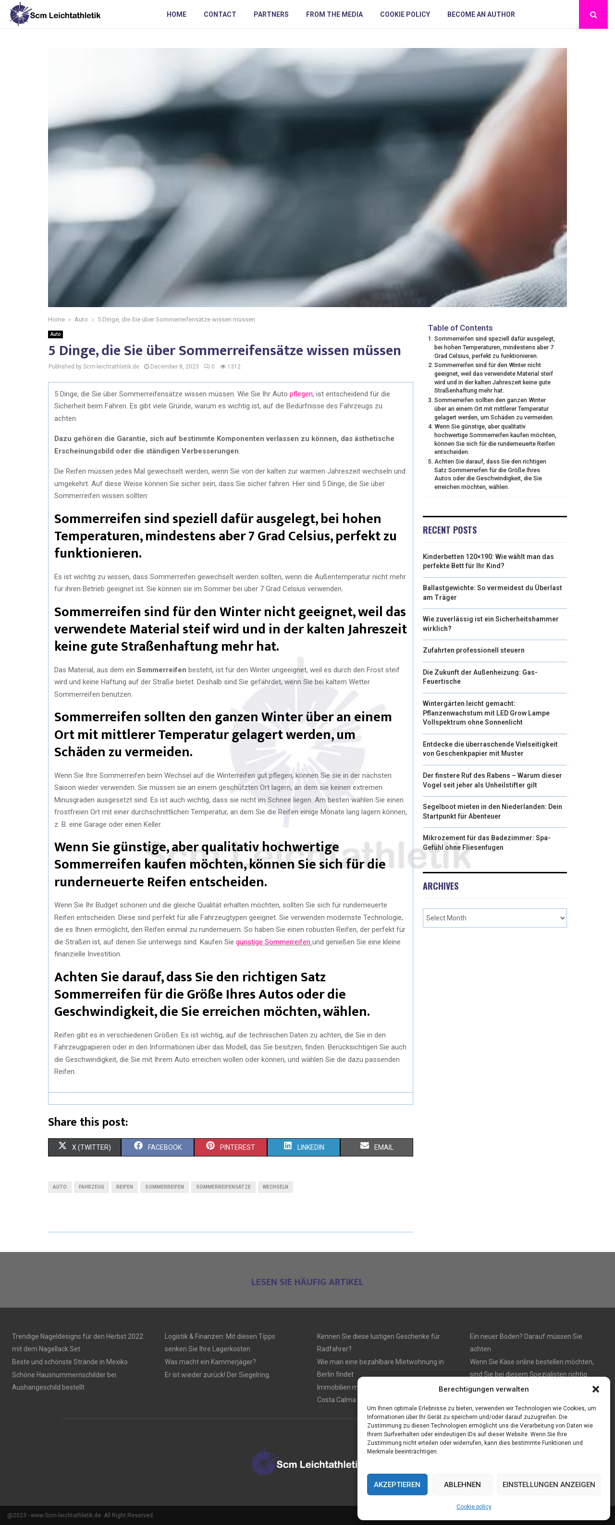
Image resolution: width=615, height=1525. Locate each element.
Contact (220, 14)
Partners (271, 14)
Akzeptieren (397, 1484)
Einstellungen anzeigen (549, 1484)
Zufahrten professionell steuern (474, 650)
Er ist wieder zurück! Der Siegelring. (218, 1375)
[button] (596, 1389)
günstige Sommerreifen (273, 942)
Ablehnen (462, 1484)
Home (176, 14)
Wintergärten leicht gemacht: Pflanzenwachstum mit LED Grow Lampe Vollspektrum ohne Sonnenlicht (486, 713)
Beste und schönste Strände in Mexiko (70, 1362)
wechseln (275, 1187)
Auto (55, 334)
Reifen (124, 1187)
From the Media (334, 14)
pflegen (301, 394)
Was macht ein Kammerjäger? (210, 1362)
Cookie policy (474, 1506)
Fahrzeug (91, 1187)
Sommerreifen (164, 1187)
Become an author (481, 14)
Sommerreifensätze (223, 1187)
